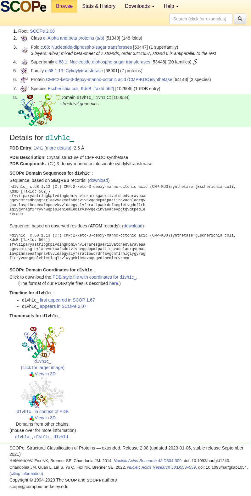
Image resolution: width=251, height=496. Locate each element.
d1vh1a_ (23, 436)
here (113, 283)
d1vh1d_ (61, 436)
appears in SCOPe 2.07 (63, 306)
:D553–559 (161, 467)
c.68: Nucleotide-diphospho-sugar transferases (86, 47)
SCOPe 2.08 (42, 31)
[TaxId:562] (103, 88)
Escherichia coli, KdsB (70, 88)
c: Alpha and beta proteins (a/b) (73, 38)
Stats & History (98, 6)
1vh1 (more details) (52, 147)
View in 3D (43, 373)
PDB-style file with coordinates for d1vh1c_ (94, 277)
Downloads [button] (139, 6)
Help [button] (171, 6)
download (98, 180)
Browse (64, 6)
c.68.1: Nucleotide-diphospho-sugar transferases (102, 61)
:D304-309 (148, 460)
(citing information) (26, 473)
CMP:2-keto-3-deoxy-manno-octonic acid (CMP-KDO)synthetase (109, 79)
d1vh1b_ (42, 436)
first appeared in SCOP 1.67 (67, 300)
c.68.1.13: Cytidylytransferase (74, 70)
